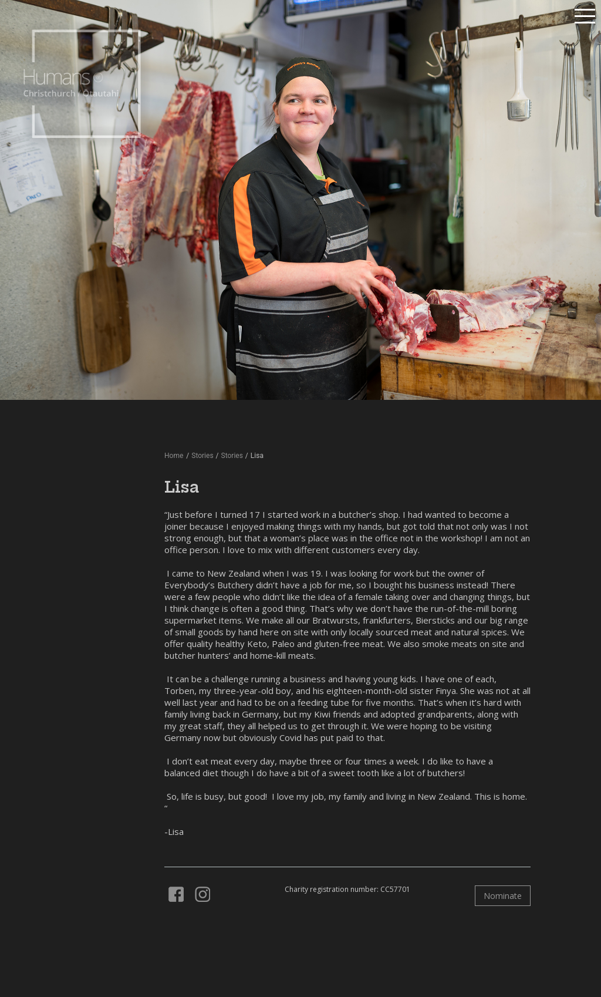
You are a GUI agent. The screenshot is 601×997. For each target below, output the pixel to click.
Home (173, 456)
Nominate (503, 895)
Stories (232, 456)
